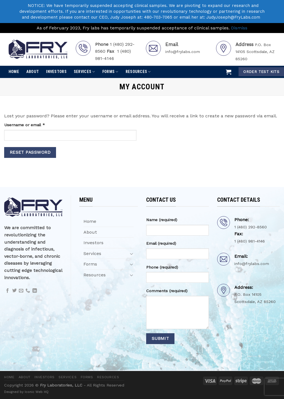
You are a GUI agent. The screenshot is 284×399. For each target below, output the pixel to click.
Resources (138, 71)
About (32, 71)
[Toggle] (131, 253)
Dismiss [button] (239, 28)
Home (14, 71)
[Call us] (28, 290)
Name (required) (161, 220)
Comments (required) (166, 291)
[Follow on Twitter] (14, 290)
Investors (56, 71)
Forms (110, 71)
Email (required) (161, 243)
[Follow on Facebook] (7, 290)
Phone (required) (162, 267)
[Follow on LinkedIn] (34, 290)
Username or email (33, 124)
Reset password (30, 152)
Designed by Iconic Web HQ (26, 392)
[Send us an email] (21, 290)
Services (84, 71)
